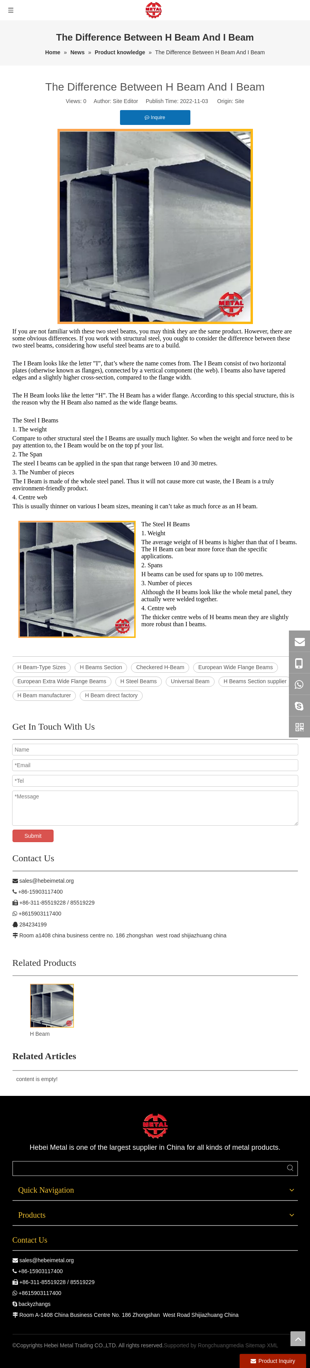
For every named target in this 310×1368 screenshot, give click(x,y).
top (297, 1338)
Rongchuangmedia (221, 1345)
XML (272, 1345)
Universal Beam (190, 681)
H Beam (40, 1034)
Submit (33, 836)
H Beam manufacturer (44, 695)
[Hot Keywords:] (290, 1168)
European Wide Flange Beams (235, 667)
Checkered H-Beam (160, 667)
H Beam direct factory (111, 695)
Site (239, 101)
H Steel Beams (138, 681)
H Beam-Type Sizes (42, 667)
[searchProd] (148, 1168)
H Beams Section (101, 667)
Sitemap (255, 1345)
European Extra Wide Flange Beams (62, 681)
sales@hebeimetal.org (46, 1260)
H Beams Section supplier (255, 681)
